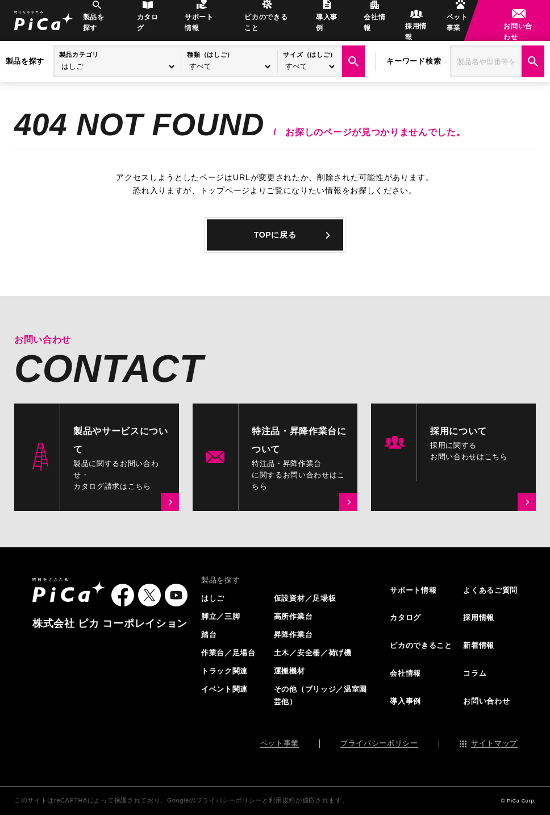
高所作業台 (293, 617)
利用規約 (282, 800)
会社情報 (363, 26)
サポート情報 (204, 26)
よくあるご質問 (490, 590)
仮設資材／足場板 (305, 598)
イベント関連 (224, 689)
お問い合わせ (512, 26)
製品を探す (111, 26)
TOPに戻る (274, 234)
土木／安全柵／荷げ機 (313, 653)
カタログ (155, 26)
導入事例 (322, 26)
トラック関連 (224, 671)
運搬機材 (289, 671)
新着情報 (478, 646)
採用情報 (404, 26)
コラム (474, 673)
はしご (212, 598)
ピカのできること (267, 26)
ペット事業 (450, 26)
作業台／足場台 (228, 653)
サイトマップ (494, 744)
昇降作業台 (293, 635)
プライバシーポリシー (379, 744)
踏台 (208, 635)
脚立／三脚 (220, 617)
